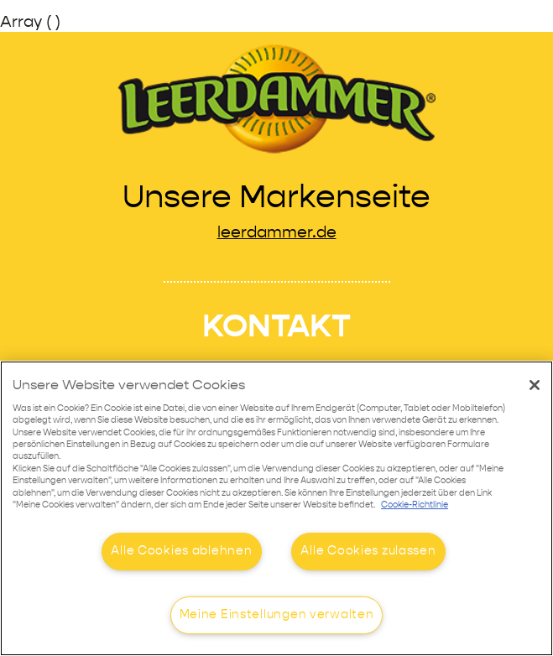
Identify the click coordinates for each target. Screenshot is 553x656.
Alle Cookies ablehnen (181, 551)
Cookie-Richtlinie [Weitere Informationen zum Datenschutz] (414, 505)
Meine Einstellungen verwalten (277, 615)
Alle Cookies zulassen (368, 551)
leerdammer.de (276, 233)
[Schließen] (534, 385)
